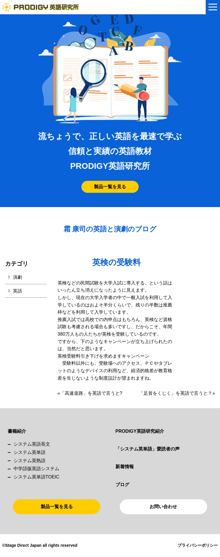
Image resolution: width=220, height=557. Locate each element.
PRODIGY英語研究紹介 (139, 431)
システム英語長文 (31, 444)
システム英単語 (29, 452)
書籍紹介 (17, 431)
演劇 (17, 277)
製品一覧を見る (110, 186)
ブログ (122, 484)
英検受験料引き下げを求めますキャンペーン (103, 356)
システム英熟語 (29, 460)
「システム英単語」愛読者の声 (147, 448)
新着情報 (124, 466)
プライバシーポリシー (198, 545)
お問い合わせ (163, 506)
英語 (17, 290)
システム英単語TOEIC (36, 476)
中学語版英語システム (36, 468)
